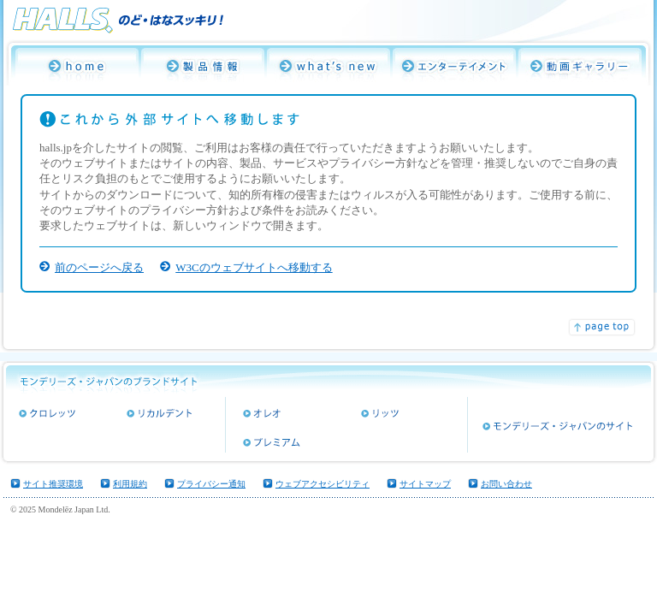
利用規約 (130, 484)
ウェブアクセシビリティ (322, 484)
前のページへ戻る (99, 267)
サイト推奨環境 (53, 484)
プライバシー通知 (211, 484)
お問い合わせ (506, 484)
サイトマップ (425, 484)
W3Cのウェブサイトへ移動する (253, 267)
